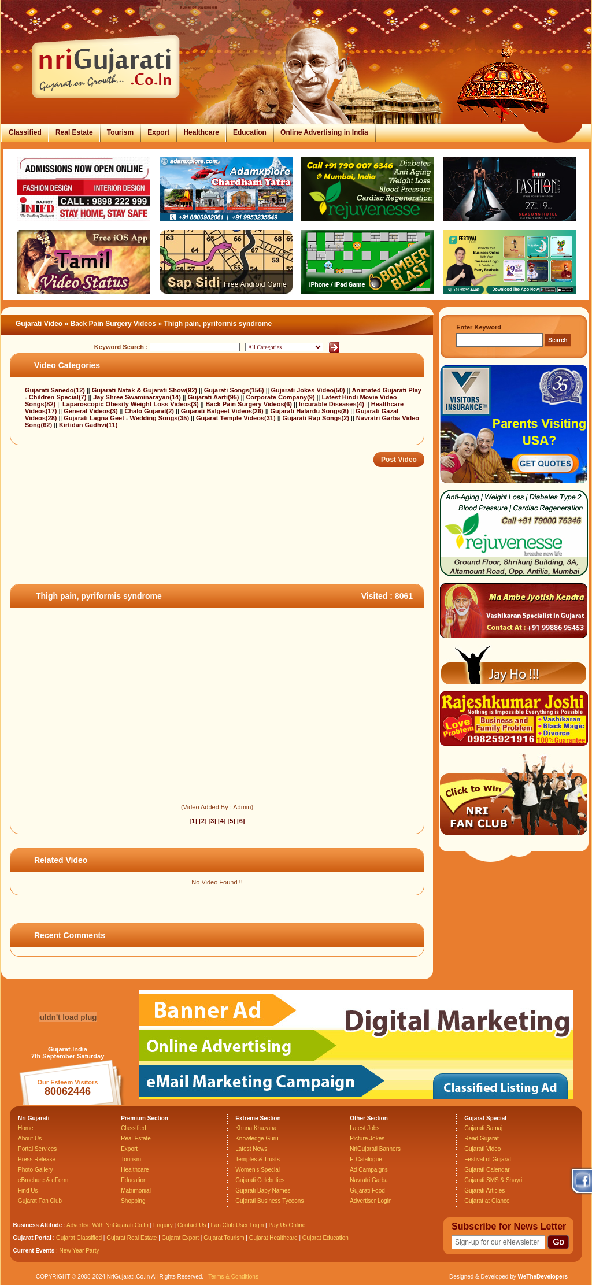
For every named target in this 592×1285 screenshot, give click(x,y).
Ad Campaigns (369, 1170)
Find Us (28, 1190)
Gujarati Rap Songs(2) (316, 417)
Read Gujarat (481, 1138)
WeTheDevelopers (542, 1276)
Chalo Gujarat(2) (150, 411)
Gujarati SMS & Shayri (493, 1180)
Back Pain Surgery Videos (114, 324)
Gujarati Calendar (486, 1170)
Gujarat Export (180, 1238)
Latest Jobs (364, 1128)
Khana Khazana (255, 1128)
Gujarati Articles (484, 1190)
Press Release (37, 1159)
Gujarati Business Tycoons (269, 1201)
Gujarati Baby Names (262, 1190)
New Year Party (79, 1250)
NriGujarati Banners (375, 1149)
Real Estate (74, 132)
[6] (241, 820)
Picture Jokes (367, 1138)
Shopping (133, 1201)
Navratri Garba (369, 1180)
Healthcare (201, 132)
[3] (212, 820)
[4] (221, 820)
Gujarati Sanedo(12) (56, 390)
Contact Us (191, 1225)
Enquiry (164, 1225)
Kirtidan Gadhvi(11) (88, 424)
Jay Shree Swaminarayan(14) (138, 397)
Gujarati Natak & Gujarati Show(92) (145, 390)
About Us (30, 1138)
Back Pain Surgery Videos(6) (249, 404)
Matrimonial (136, 1190)
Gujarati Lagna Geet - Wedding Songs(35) (127, 417)
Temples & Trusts (257, 1159)
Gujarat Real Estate (131, 1238)
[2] (202, 820)
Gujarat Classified (79, 1238)
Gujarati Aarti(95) (214, 397)
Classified (25, 132)
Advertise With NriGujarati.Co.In (107, 1225)
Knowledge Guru (257, 1138)
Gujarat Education (325, 1238)
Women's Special (257, 1170)
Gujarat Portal (32, 1238)
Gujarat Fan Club (40, 1201)
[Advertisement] (220, 546)
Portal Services (37, 1149)
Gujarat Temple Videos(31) (237, 417)
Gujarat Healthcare (273, 1238)
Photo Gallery (35, 1170)
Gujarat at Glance (486, 1201)
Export (158, 132)
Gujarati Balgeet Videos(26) (223, 411)
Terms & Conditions (233, 1276)
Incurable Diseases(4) (332, 404)
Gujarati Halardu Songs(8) (311, 411)
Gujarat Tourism (224, 1238)
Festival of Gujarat (487, 1159)
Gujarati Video (39, 324)
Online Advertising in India (324, 132)
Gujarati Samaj (483, 1128)
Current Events (34, 1250)
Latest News (251, 1149)
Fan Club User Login (237, 1225)
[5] (231, 820)
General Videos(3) (91, 411)
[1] (193, 820)
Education (250, 132)
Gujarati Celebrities (259, 1180)
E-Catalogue (366, 1159)
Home (26, 1128)
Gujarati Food (367, 1190)
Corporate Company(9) (281, 397)
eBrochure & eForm (43, 1180)
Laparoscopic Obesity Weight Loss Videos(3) (131, 404)
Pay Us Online (286, 1225)
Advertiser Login (370, 1201)
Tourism (120, 132)
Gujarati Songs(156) (235, 390)
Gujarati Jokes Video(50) (309, 390)
